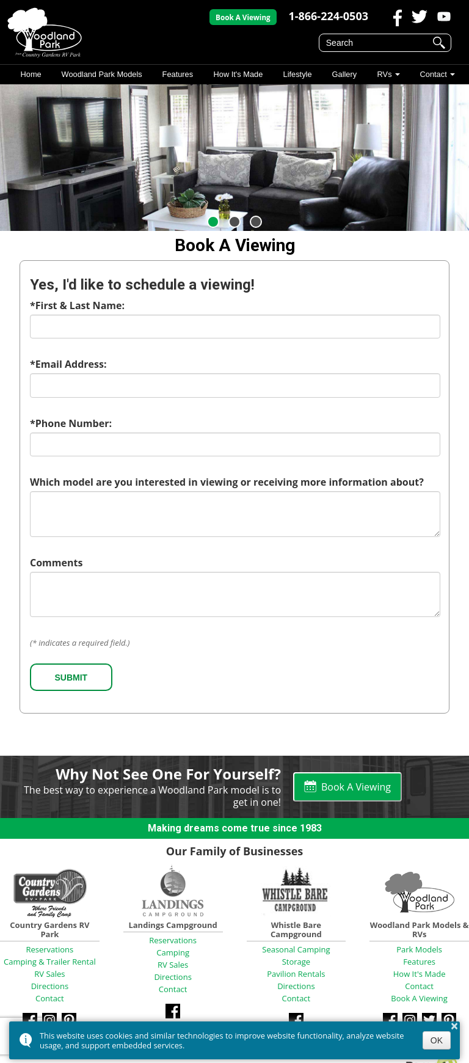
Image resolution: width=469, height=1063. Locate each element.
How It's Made (238, 74)
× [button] (454, 1026)
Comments (56, 563)
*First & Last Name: (77, 305)
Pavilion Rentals (296, 973)
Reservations (49, 949)
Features (178, 74)
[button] (213, 222)
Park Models (419, 949)
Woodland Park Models (102, 74)
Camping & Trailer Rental (50, 961)
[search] (376, 43)
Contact (433, 74)
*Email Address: (68, 364)
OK (437, 1040)
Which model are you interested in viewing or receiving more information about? (227, 482)
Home (30, 74)
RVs (384, 74)
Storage (296, 961)
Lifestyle (297, 74)
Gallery (344, 74)
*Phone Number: (71, 423)
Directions (49, 986)
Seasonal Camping (296, 949)
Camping (172, 952)
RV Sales (49, 973)
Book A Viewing (243, 17)
